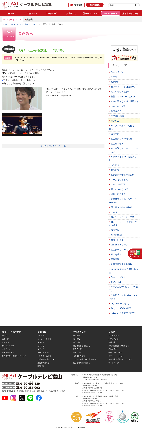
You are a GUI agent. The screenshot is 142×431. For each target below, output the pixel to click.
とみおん (35, 24)
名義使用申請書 (79, 356)
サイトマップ (113, 363)
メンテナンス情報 (44, 356)
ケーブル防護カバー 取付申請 (84, 359)
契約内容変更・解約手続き (118, 346)
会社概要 (76, 336)
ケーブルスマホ (8, 346)
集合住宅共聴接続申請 (81, 363)
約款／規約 (112, 349)
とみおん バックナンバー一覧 (53, 146)
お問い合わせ (113, 339)
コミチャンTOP (13, 19)
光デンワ (5, 342)
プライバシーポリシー (117, 356)
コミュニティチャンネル (19, 24)
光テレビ (5, 339)
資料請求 (95, 5)
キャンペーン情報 (44, 339)
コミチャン (6, 349)
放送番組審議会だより (46, 359)
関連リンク (77, 353)
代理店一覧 (77, 349)
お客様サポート (8, 353)
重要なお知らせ (44, 363)
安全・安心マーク (115, 353)
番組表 (29, 19)
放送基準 (76, 342)
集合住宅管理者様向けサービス (14, 356)
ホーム (4, 24)
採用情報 (78, 5)
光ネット (5, 336)
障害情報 (41, 366)
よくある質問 (113, 336)
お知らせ (41, 336)
